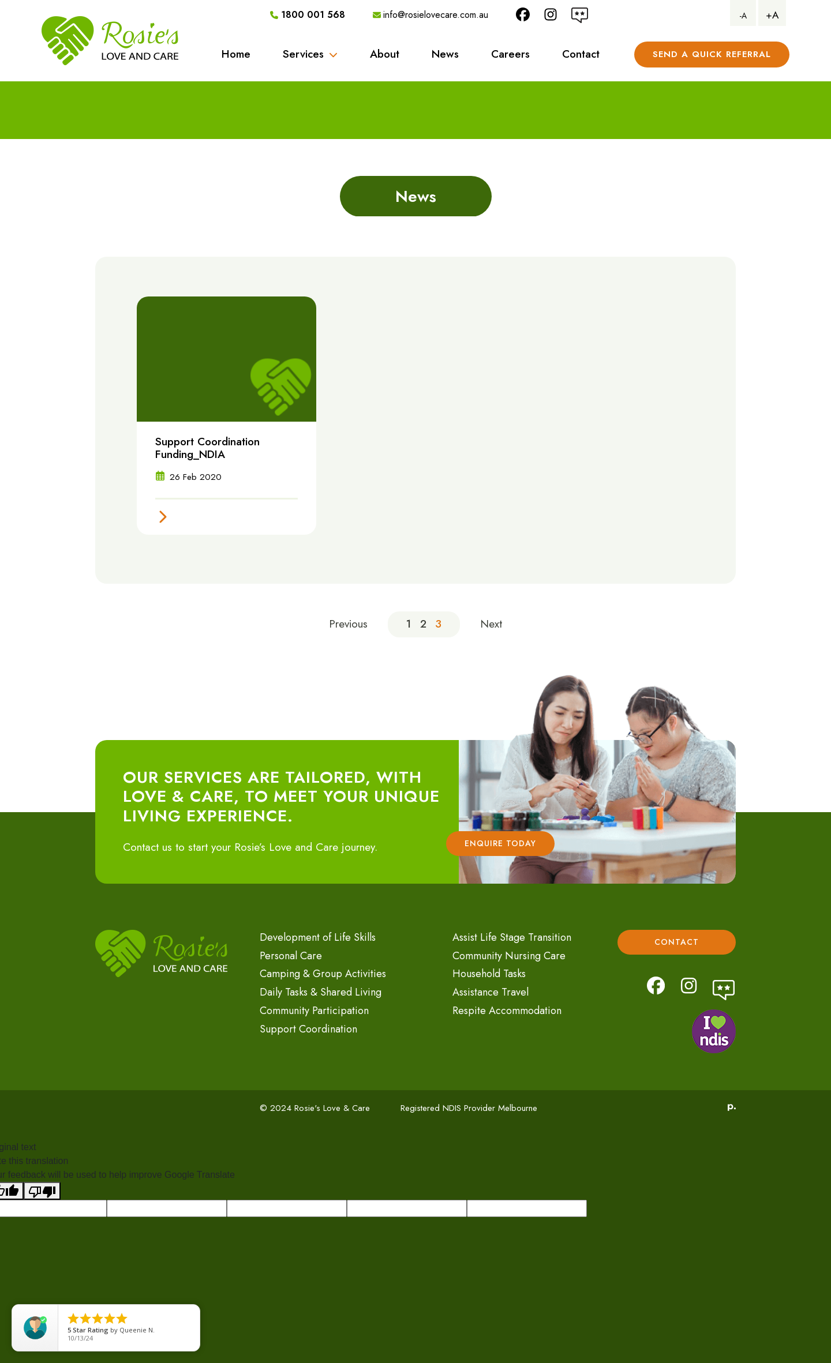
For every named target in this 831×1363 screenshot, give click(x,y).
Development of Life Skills (318, 937)
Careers (510, 54)
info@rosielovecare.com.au (431, 14)
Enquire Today (500, 843)
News (445, 54)
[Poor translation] (42, 1191)
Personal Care (291, 955)
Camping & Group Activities (323, 973)
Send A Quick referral (712, 54)
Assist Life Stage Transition (511, 937)
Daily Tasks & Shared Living (320, 992)
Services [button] (310, 54)
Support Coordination (308, 1029)
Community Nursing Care (509, 955)
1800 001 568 (307, 14)
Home (236, 54)
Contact (581, 54)
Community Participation (314, 1010)
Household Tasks (489, 973)
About (384, 54)
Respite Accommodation (507, 1010)
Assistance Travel (490, 992)
